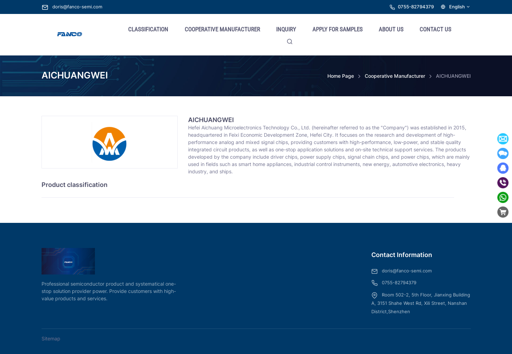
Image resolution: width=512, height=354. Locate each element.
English (455, 6)
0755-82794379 (416, 6)
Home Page (340, 76)
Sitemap (51, 338)
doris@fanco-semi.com (72, 6)
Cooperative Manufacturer (395, 76)
